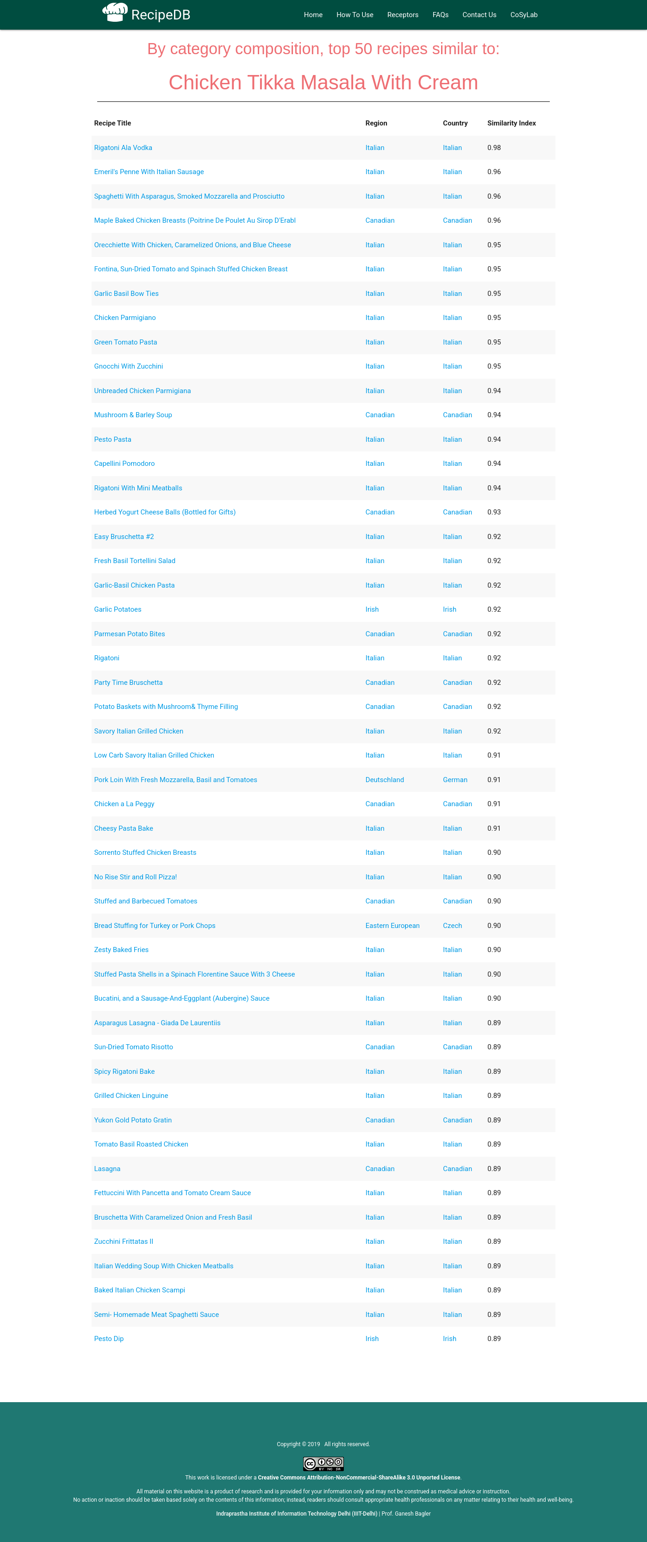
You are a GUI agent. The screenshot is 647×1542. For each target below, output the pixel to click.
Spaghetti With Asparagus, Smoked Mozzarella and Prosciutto (189, 196)
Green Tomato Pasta (125, 342)
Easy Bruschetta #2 (124, 537)
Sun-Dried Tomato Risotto (133, 1047)
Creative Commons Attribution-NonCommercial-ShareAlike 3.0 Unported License (359, 1477)
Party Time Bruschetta (128, 682)
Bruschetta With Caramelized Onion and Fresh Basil (173, 1217)
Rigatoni (106, 658)
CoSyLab (524, 15)
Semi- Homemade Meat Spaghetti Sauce (156, 1314)
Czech (452, 925)
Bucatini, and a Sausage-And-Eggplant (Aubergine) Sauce (181, 998)
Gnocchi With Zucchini (128, 366)
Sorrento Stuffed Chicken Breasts (145, 852)
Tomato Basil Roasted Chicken (141, 1144)
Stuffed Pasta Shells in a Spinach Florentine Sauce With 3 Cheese (194, 974)
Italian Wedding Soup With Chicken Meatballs (163, 1266)
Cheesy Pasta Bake (123, 828)
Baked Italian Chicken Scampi (139, 1290)
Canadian (380, 220)
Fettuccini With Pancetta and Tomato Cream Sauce (172, 1193)
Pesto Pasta (112, 439)
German (455, 780)
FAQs (441, 15)
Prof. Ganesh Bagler (406, 1514)
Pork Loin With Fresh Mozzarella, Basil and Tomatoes (175, 780)
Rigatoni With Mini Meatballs (138, 488)
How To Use (354, 15)
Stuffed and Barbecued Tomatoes (145, 901)
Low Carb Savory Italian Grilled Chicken (154, 755)
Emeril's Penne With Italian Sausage (149, 172)
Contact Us (479, 15)
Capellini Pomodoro (124, 463)
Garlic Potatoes (117, 609)
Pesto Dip (109, 1339)
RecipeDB (146, 14)
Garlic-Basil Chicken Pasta (134, 585)
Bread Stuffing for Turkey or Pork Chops (154, 925)
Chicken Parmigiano (125, 317)
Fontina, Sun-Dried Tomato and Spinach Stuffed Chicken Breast (190, 269)
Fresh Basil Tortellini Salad (134, 561)
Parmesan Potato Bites (129, 634)
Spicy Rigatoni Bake (124, 1071)
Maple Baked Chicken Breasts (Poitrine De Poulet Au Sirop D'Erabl (195, 220)
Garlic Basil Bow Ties (126, 293)
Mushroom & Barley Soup (133, 415)
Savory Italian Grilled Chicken (138, 731)
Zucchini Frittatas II (123, 1241)
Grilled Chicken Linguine (131, 1095)
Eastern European (393, 925)
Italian (375, 148)
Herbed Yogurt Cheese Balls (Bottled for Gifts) (165, 512)
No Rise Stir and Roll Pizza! (135, 877)
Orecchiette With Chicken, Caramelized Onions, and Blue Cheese (192, 245)
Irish (372, 609)
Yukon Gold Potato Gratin (133, 1120)
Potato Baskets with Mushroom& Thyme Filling (166, 706)
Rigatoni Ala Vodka (123, 148)
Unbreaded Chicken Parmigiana (142, 391)
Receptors (403, 15)
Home (313, 15)
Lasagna (107, 1169)
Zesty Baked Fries (121, 950)
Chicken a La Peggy (124, 804)
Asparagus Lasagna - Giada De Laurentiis (157, 1023)
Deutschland (385, 780)
